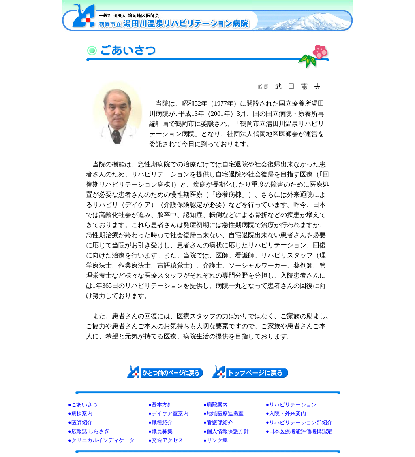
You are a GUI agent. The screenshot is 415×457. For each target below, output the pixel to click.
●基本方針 (160, 405)
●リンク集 (215, 440)
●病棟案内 (80, 413)
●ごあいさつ (83, 405)
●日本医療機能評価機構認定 (299, 431)
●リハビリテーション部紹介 (299, 422)
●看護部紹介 (218, 422)
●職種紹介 (160, 422)
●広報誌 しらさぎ (88, 431)
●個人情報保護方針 (226, 431)
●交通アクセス (165, 440)
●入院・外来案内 (286, 413)
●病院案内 (215, 405)
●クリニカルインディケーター (104, 440)
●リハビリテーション (291, 405)
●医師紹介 (80, 422)
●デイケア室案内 (168, 413)
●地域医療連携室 (223, 413)
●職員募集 (160, 431)
